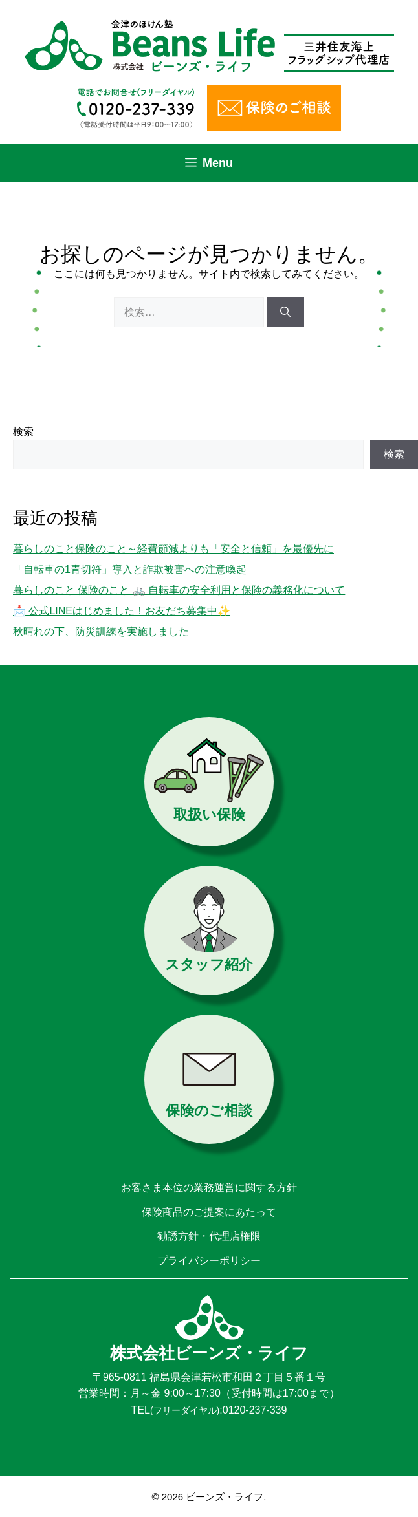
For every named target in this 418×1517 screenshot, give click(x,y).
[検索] (285, 312)
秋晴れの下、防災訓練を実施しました (101, 631)
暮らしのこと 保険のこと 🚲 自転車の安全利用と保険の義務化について (179, 590)
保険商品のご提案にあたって (209, 1212)
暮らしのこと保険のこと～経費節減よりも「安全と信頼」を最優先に (173, 548)
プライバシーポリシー (209, 1260)
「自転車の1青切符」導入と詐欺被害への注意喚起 (130, 569)
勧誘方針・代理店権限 (209, 1236)
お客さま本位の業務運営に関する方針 (209, 1187)
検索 (23, 431)
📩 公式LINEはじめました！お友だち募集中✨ (121, 610)
